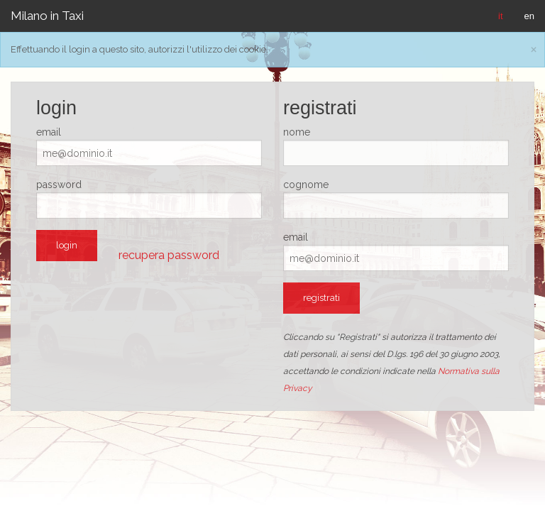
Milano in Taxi (47, 16)
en (529, 16)
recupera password (169, 255)
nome (296, 132)
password (59, 184)
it (500, 16)
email (48, 132)
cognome (306, 184)
